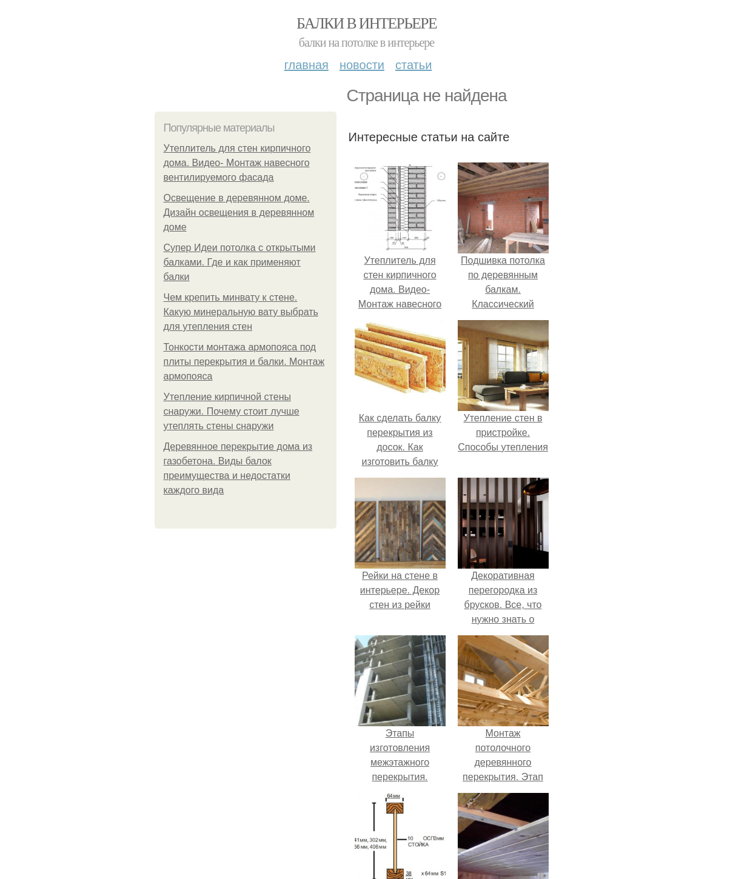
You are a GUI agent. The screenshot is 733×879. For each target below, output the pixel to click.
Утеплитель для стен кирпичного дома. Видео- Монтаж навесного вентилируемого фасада (237, 162)
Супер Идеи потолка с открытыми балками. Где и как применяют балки (240, 262)
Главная (306, 65)
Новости (362, 65)
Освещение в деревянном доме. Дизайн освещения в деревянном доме (239, 212)
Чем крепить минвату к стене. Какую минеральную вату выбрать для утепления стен (241, 312)
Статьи (413, 65)
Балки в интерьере (366, 23)
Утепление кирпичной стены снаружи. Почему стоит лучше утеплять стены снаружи (232, 411)
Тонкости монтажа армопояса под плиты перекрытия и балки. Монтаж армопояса (244, 361)
